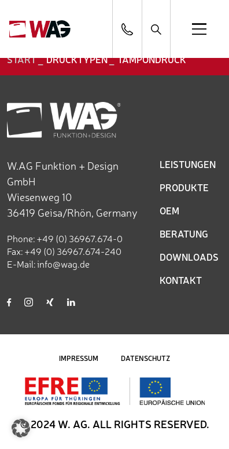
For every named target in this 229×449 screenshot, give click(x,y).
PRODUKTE (184, 187)
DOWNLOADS (189, 256)
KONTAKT (181, 279)
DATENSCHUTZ (145, 358)
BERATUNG (184, 233)
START (21, 59)
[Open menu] (199, 29)
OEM (169, 210)
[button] (21, 428)
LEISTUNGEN (188, 164)
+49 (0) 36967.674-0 (79, 238)
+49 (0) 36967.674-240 (72, 250)
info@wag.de (63, 263)
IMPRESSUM (78, 358)
